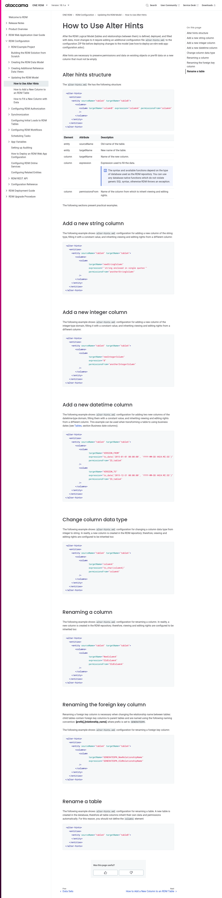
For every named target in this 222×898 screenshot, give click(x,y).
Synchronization (20, 114)
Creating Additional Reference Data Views (27, 70)
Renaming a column (198, 57)
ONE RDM (67, 15)
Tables (78, 425)
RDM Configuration (19, 41)
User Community (170, 5)
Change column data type (201, 52)
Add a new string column (200, 38)
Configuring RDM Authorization (28, 108)
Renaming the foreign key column (201, 64)
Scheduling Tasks (21, 135)
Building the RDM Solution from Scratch (28, 54)
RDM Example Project (23, 46)
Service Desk (191, 5)
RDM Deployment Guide (22, 190)
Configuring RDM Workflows (26, 129)
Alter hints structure (197, 33)
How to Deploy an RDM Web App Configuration (29, 155)
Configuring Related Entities (26, 172)
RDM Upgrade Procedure (22, 196)
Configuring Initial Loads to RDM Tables (29, 122)
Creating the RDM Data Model (27, 62)
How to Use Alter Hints (26, 83)
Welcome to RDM (18, 17)
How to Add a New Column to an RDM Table (30, 91)
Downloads (209, 5)
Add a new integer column (201, 42)
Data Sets (68, 891)
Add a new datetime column (202, 47)
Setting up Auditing (21, 147)
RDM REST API (19, 178)
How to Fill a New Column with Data (30, 100)
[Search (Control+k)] (151, 5)
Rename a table (195, 71)
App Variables (18, 141)
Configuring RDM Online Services (24, 165)
